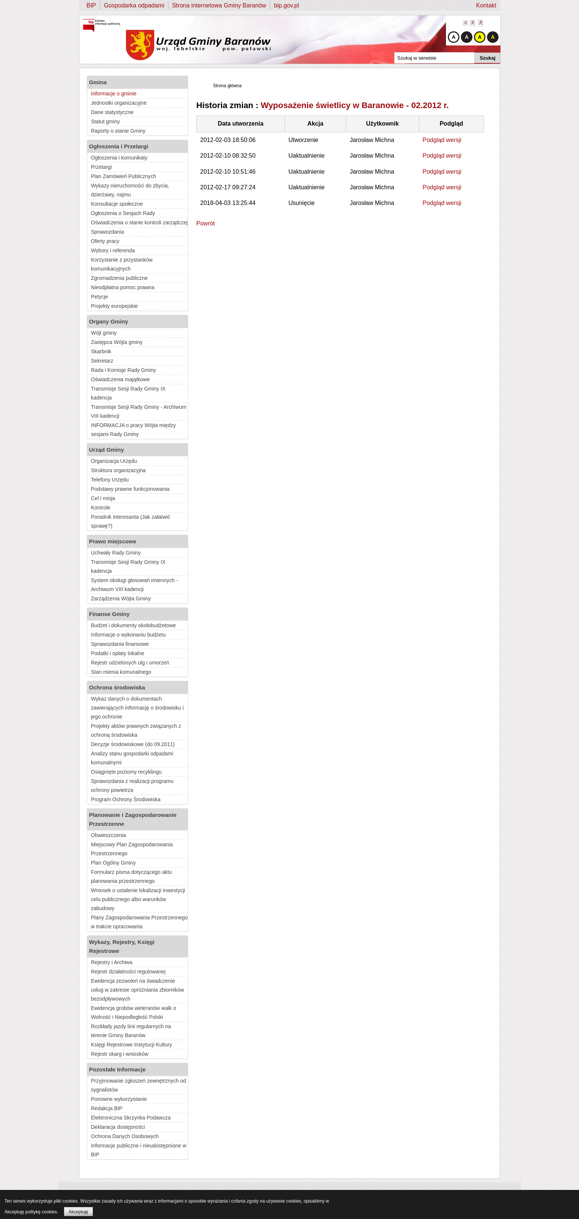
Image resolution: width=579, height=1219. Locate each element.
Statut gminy (105, 121)
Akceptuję (78, 1212)
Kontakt (486, 5)
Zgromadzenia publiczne (119, 278)
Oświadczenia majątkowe (120, 379)
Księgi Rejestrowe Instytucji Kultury (131, 1045)
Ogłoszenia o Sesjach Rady (123, 213)
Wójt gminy (104, 333)
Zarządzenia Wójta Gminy (121, 598)
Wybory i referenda (113, 250)
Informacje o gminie (113, 94)
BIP (91, 5)
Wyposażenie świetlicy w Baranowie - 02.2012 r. (355, 105)
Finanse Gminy (109, 614)
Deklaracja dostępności (118, 1127)
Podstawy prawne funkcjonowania (130, 489)
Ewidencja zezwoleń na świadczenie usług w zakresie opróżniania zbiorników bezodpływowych (137, 990)
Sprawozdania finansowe (120, 644)
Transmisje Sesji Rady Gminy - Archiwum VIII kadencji (138, 411)
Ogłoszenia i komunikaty (119, 158)
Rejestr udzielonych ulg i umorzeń (130, 663)
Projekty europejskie (114, 306)
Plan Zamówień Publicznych (123, 176)
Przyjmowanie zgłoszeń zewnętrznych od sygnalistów (138, 1085)
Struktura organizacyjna (118, 470)
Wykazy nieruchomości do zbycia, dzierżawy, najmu (130, 190)
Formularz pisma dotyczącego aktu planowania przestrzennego (131, 876)
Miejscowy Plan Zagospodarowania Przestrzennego (132, 848)
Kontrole (100, 508)
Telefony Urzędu (110, 480)
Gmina (98, 82)
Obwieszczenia (108, 835)
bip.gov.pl (286, 5)
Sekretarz (102, 361)
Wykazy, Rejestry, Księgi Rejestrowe (122, 946)
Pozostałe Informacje (117, 1069)
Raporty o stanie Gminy (118, 131)
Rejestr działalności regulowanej (128, 972)
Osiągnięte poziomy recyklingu (126, 772)
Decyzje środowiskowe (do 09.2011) (133, 744)
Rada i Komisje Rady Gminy (123, 370)
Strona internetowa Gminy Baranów (219, 5)
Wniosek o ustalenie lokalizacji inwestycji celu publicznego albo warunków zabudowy (138, 899)
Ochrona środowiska (117, 687)
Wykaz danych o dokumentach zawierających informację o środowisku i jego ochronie (137, 708)
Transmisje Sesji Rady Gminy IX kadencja (128, 393)
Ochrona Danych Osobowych (125, 1136)
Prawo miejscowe (112, 541)
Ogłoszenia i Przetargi (118, 146)
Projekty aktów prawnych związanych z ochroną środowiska (136, 730)
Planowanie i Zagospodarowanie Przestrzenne (133, 819)
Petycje (99, 297)
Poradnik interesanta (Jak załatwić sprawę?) (130, 521)
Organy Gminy (108, 321)
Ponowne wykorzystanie (119, 1099)
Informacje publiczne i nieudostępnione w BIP (138, 1150)
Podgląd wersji (442, 140)
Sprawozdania (107, 232)
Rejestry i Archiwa (111, 962)
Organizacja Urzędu (114, 461)
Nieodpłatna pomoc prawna (122, 287)
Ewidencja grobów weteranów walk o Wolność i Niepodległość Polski (133, 1012)
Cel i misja (103, 498)
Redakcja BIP (107, 1108)
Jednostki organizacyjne (118, 103)
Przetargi (101, 167)
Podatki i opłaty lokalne (117, 653)
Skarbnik (101, 351)
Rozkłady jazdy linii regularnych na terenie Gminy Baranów (131, 1030)
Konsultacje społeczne (117, 204)
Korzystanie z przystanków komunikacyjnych (122, 264)
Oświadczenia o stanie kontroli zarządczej (139, 222)
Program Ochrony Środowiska (126, 799)
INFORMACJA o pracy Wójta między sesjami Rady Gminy (133, 429)
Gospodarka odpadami (134, 5)
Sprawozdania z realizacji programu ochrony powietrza (132, 785)
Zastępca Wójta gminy (117, 342)
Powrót (205, 223)
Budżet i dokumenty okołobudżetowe (133, 625)
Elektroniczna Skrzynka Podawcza (131, 1118)
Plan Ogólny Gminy (113, 863)
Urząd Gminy (106, 449)
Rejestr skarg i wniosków (119, 1054)
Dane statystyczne (112, 112)
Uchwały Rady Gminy (116, 553)
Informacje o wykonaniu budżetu (128, 635)
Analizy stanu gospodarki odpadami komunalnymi (132, 758)
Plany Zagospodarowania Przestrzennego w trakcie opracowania (139, 922)
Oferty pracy (105, 241)
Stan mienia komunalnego (121, 672)
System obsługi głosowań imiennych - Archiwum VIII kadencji (134, 584)
